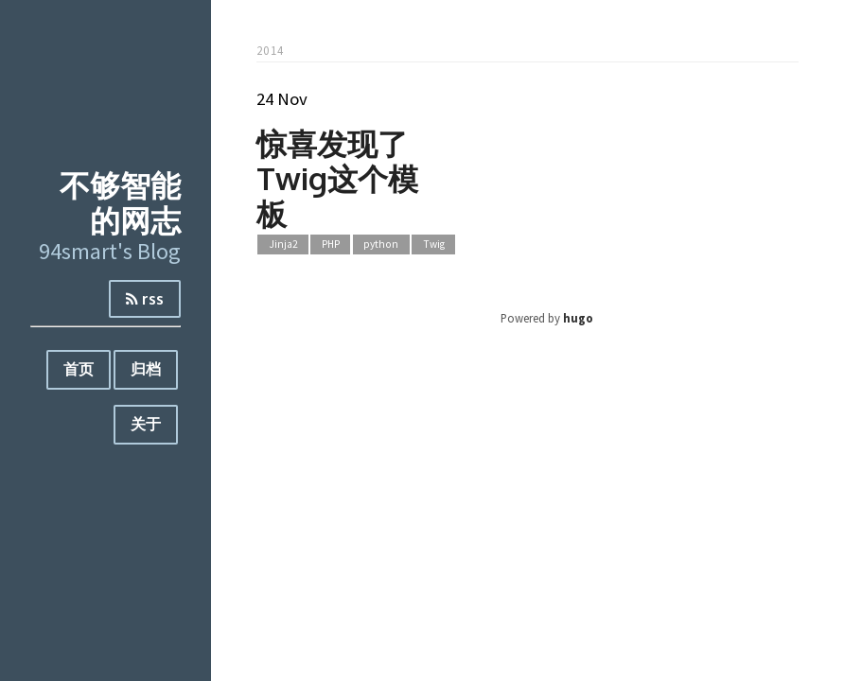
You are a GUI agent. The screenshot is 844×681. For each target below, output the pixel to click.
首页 (78, 368)
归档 (146, 368)
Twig (434, 244)
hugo (578, 317)
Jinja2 (283, 244)
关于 (146, 423)
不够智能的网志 (120, 202)
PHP (331, 244)
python (380, 244)
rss (145, 298)
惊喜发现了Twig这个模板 (337, 178)
